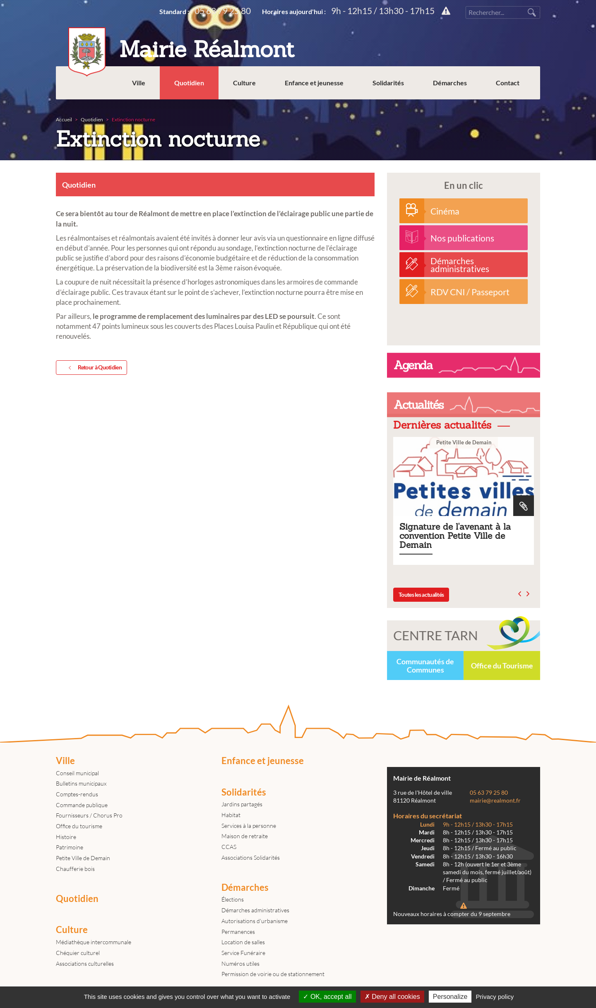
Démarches (450, 83)
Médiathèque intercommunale (93, 941)
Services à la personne (248, 825)
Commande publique (82, 804)
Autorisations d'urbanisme (254, 920)
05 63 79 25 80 (223, 10)
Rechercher (532, 12)
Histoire (66, 836)
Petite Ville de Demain (83, 857)
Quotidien (189, 83)
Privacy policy (495, 996)
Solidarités (388, 83)
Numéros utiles (240, 963)
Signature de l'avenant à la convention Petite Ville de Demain (463, 501)
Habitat (230, 814)
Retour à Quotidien (93, 368)
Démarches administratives (255, 910)
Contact (507, 83)
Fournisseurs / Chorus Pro (89, 815)
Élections (232, 899)
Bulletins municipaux (81, 783)
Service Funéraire (243, 952)
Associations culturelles (85, 963)
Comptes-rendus (77, 794)
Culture (244, 83)
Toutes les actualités (421, 594)
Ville (138, 83)
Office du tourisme (79, 826)
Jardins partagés (241, 804)
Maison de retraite (244, 835)
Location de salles (243, 941)
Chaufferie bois (75, 868)
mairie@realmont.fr (495, 800)
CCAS (228, 846)
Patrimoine (69, 847)
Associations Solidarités (250, 857)
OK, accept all (327, 996)
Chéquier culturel (78, 952)
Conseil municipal (77, 772)
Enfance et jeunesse (314, 83)
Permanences (238, 931)
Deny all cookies (392, 996)
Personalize (450, 996)
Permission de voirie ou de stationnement (272, 973)
